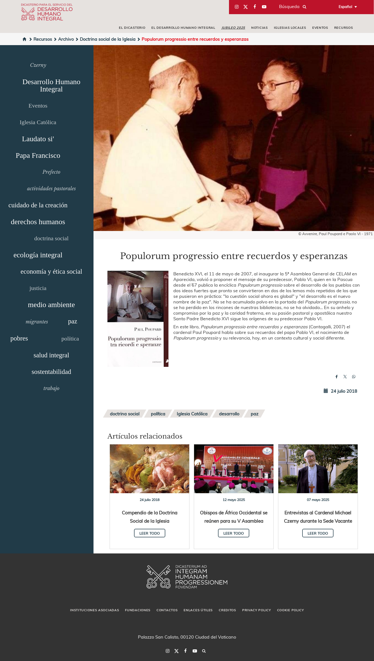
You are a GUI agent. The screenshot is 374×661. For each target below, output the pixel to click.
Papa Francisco (38, 155)
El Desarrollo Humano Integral (183, 27)
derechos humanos (38, 222)
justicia (38, 288)
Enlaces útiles (198, 610)
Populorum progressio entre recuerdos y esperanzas (193, 39)
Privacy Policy (256, 610)
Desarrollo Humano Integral (51, 85)
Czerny (38, 65)
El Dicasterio (132, 27)
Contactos (166, 610)
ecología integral (37, 255)
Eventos (320, 27)
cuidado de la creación (37, 205)
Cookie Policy (290, 610)
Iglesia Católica (38, 122)
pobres (19, 338)
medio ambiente (51, 304)
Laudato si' (38, 139)
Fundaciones (137, 610)
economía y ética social (51, 271)
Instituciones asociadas (94, 610)
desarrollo (229, 414)
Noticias (259, 27)
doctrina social (51, 238)
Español (345, 6)
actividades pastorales (51, 188)
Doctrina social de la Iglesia (105, 39)
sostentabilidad (51, 371)
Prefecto (51, 172)
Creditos (227, 610)
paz (72, 321)
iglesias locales (290, 27)
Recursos (343, 27)
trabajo (51, 388)
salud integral (51, 355)
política (70, 338)
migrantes (37, 322)
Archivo (63, 39)
